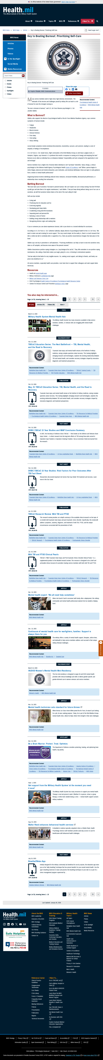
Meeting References (37, 1004)
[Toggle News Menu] (64, 21)
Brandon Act (50, 657)
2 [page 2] (69, 299)
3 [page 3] (74, 299)
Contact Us (35, 936)
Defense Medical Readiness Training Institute (54, 930)
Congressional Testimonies (36, 986)
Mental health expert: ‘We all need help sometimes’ (51, 595)
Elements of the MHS (38, 919)
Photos (10, 48)
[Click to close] (100, 642)
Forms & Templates (37, 996)
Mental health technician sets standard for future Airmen (54, 707)
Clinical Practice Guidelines (36, 981)
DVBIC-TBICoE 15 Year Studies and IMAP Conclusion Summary (56, 430)
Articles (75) (40, 305)
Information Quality (20, 1042)
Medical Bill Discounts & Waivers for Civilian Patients (73, 959)
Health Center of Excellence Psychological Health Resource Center (60, 281)
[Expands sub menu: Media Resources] (5, 69)
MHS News (14, 37)
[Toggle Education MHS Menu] (44, 21)
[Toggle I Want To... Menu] (92, 21)
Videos (10, 53)
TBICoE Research (37, 540)
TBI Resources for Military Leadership (49, 771)
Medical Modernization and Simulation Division (56, 948)
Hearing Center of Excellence (85, 766)
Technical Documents (38, 1019)
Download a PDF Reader (73, 1055)
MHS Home (89, 771)
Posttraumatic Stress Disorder (81, 540)
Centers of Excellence (72, 951)
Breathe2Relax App (37, 861)
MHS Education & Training (55, 914)
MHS (61, 21)
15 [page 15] (92, 299)
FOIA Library (35, 993)
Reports (34, 1016)
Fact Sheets (35, 990)
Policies (34, 1007)
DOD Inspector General (88, 1038)
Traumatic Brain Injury (65, 416)
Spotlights (10, 91)
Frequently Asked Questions (37, 1000)
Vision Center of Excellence (37, 769)
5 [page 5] (84, 299)
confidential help (45, 276)
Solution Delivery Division (37, 885)
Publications (35, 1013)
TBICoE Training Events (83, 370)
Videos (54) (51, 305)
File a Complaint (54, 1027)
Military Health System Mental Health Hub (47, 316)
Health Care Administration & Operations (71, 941)
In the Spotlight (14, 59)
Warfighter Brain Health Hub (37, 370)
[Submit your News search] (23, 75)
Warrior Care (67, 771)
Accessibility (63, 1038)
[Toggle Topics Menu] (55, 21)
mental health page (41, 273)
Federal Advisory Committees (36, 926)
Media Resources (15, 69)
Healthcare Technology (73, 954)
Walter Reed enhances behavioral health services (50, 824)
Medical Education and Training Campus (55, 943)
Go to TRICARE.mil (55, 980)
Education (39, 21)
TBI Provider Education (58, 373)
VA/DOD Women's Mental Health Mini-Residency (49, 670)
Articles (11, 43)
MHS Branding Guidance (39, 933)
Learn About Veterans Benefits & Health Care (55, 1001)
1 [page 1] (64, 299)
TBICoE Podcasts (78, 771)
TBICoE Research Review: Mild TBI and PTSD (48, 514)
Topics (51, 21)
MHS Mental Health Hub (89, 106)
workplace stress (60, 284)
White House (74, 1042)
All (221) (31, 305)
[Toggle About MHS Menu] (31, 21)
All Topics (69, 918)
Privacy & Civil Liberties (73, 963)
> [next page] (98, 299)
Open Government (36, 1042)
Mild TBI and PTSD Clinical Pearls (43, 554)
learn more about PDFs (90, 1055)
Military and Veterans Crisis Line (38, 279)
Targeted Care (60, 657)
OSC (84, 1042)
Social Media (13, 64)
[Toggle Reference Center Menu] (78, 21)
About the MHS (37, 913)
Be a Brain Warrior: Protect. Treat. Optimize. (48, 743)
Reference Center (38, 978)
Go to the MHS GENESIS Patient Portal (56, 989)
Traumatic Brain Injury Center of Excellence (61, 370)
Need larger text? (92, 30)
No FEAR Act (35, 1038)
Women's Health (34, 693)
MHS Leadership (36, 916)
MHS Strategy (36, 922)
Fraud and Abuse (50, 1038)
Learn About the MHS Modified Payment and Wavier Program (55, 995)
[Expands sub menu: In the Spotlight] (5, 59)
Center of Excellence (72, 167)
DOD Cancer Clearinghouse (70, 922)
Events (9, 84)
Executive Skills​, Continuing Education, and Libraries (55, 937)
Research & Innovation (73, 966)
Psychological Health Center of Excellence (44, 416)
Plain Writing (51, 1042)
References (72, 21)
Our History (35, 930)
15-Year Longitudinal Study (65, 454)
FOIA (74, 1038)
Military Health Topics (71, 914)
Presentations (36, 1010)
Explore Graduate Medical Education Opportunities (56, 1023)
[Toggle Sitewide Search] (97, 21)
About (27, 21)
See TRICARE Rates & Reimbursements (56, 1008)
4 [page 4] (79, 299)
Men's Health (70, 969)
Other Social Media (73, 93)
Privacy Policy (22, 1038)
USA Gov (62, 1042)
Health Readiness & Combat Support (72, 947)
